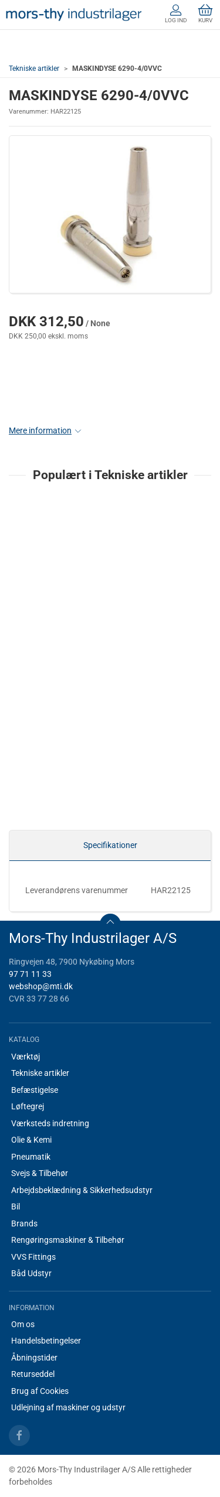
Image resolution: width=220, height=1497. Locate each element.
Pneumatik (30, 1156)
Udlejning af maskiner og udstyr (68, 1407)
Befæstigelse (34, 1090)
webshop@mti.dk (41, 986)
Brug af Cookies (40, 1391)
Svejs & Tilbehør (39, 1173)
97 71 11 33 (30, 974)
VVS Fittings (33, 1257)
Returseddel (33, 1374)
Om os (23, 1324)
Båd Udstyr (31, 1273)
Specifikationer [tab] (110, 845)
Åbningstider (34, 1357)
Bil (15, 1206)
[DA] (73, 14)
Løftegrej (27, 1106)
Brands (24, 1223)
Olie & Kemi (31, 1139)
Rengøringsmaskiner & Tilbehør (67, 1240)
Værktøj (25, 1056)
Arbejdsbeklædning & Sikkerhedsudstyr (82, 1190)
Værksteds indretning (50, 1123)
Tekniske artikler (34, 68)
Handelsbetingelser (46, 1340)
